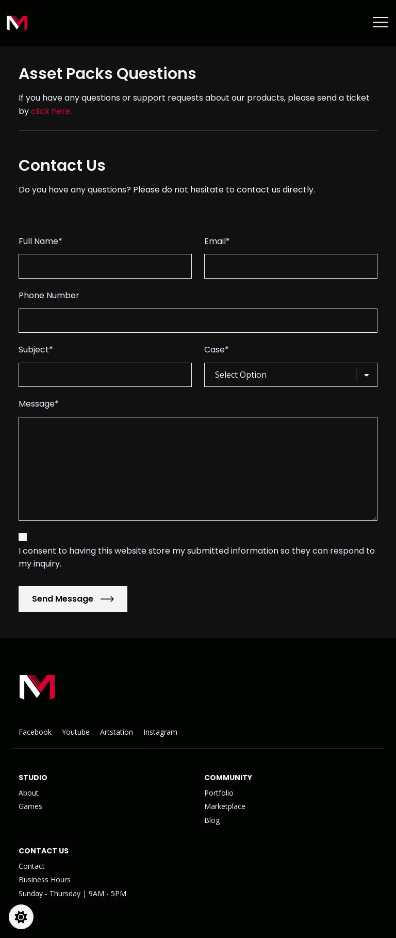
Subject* (36, 349)
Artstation (116, 732)
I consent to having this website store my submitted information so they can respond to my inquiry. (197, 557)
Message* (39, 404)
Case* (216, 349)
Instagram (160, 732)
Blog (212, 820)
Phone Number (49, 295)
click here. (51, 111)
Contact (32, 866)
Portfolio (219, 793)
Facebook (35, 732)
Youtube (76, 732)
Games (30, 806)
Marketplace (224, 806)
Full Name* (40, 241)
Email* (217, 241)
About (29, 793)
